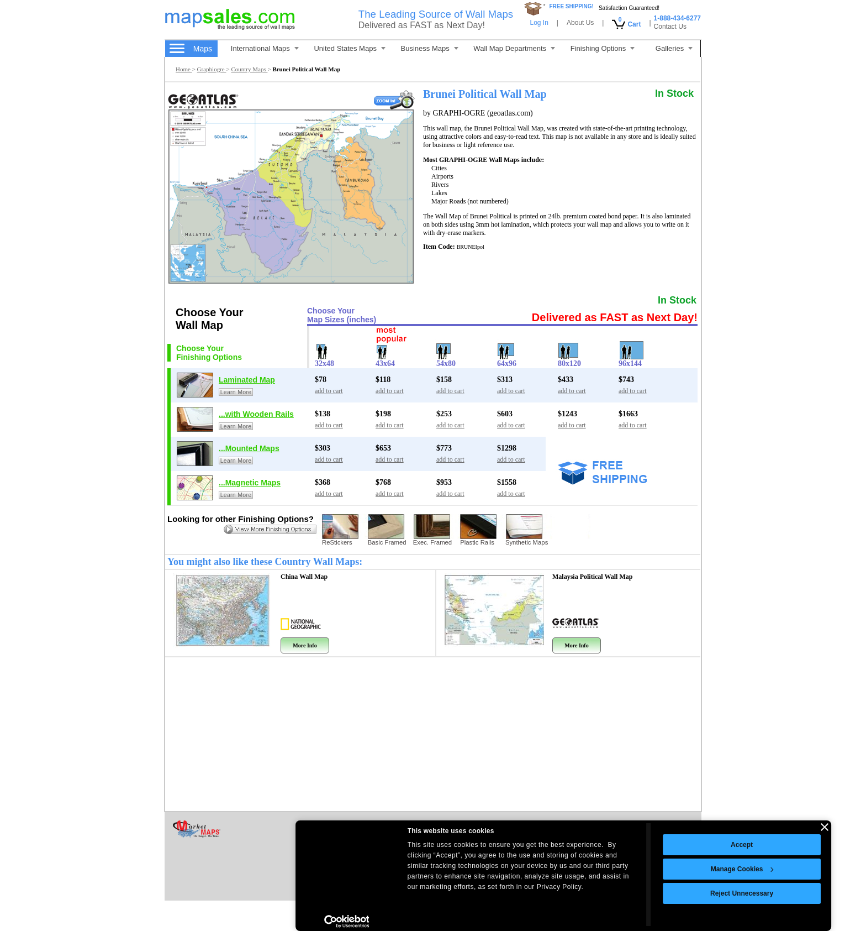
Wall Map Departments (514, 48)
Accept (611, 845)
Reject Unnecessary (611, 893)
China (304, 576)
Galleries (674, 48)
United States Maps (349, 48)
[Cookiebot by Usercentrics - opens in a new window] (216, 921)
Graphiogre (211, 69)
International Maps (265, 48)
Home (184, 69)
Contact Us (670, 26)
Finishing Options (603, 48)
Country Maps (249, 69)
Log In (539, 23)
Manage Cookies (611, 869)
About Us (580, 23)
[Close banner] (694, 827)
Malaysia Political (592, 576)
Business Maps (429, 48)
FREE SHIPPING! (571, 6)
